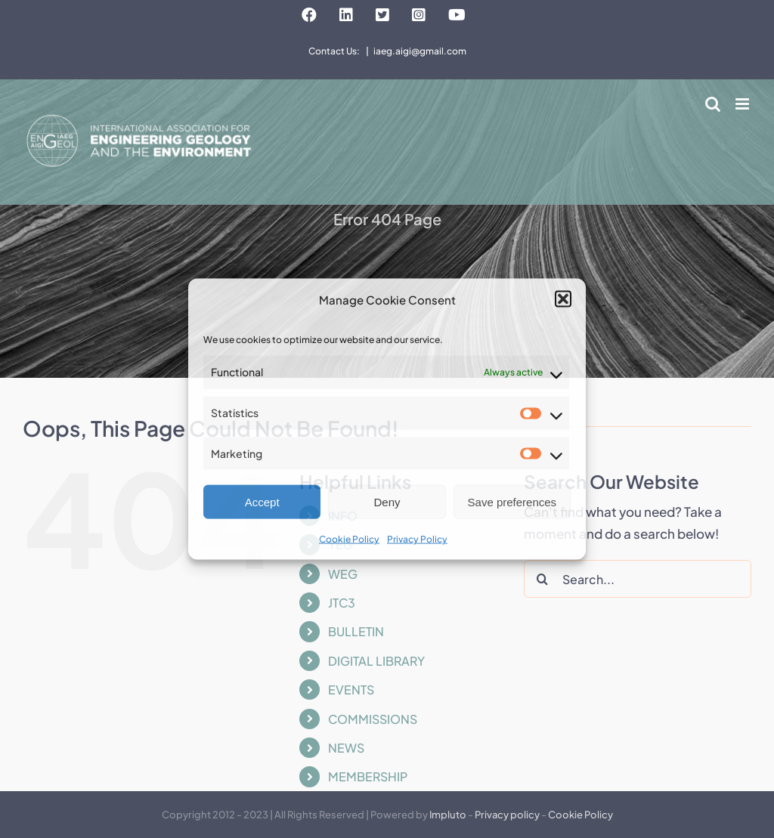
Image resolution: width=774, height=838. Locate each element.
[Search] (543, 579)
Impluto (447, 815)
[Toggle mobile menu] (743, 104)
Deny (386, 502)
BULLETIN (356, 631)
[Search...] (637, 579)
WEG (343, 574)
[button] (563, 299)
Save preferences (512, 502)
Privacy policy (507, 815)
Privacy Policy (417, 539)
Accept (262, 502)
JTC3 (341, 603)
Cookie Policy (349, 539)
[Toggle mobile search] (712, 104)
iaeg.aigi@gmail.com (419, 51)
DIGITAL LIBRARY (376, 661)
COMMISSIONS (372, 719)
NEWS (346, 748)
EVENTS (351, 689)
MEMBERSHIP (367, 776)
